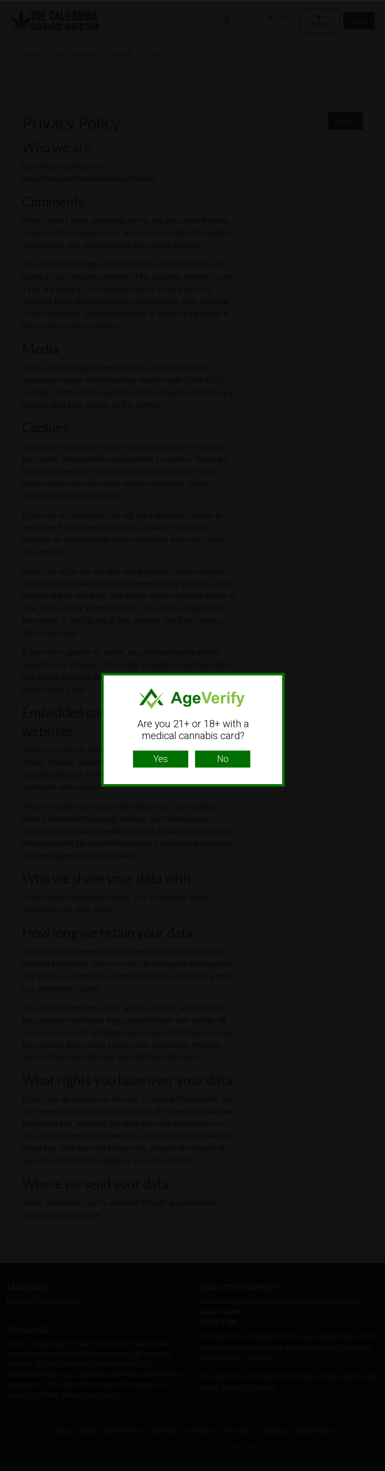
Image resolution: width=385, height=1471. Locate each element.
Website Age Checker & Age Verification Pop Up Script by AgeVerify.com (374, 1469)
